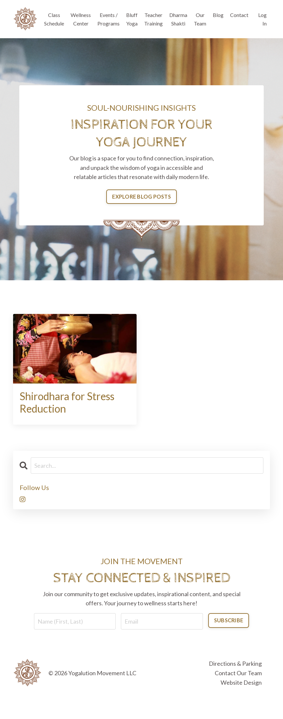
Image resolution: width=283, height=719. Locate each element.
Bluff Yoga (132, 19)
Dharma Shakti (178, 19)
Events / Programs (108, 19)
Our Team (200, 19)
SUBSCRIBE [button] (228, 620)
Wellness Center (81, 19)
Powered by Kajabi (251, 702)
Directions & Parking (235, 663)
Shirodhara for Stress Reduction (67, 402)
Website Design (241, 682)
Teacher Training (153, 19)
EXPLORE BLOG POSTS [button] (141, 196)
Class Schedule (54, 19)
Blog (218, 15)
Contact (239, 15)
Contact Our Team (238, 673)
